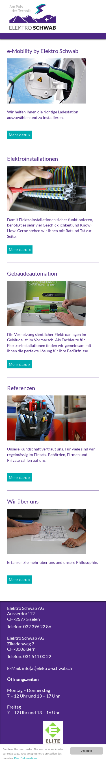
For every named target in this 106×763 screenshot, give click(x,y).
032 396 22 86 (37, 626)
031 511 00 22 (37, 656)
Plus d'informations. (25, 758)
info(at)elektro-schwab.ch (47, 668)
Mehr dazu (18, 134)
